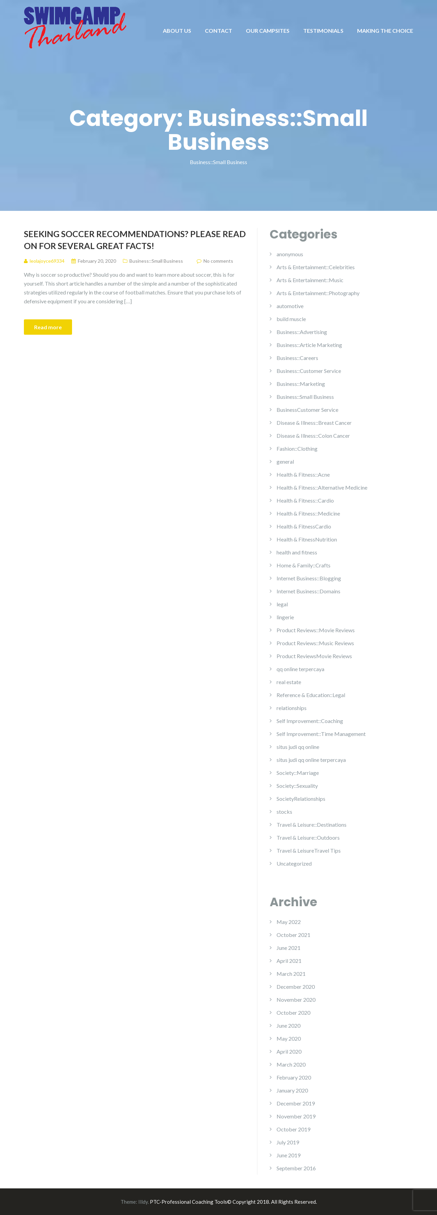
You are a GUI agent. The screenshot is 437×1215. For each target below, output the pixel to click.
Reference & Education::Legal (311, 695)
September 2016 (296, 1168)
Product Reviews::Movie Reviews (316, 630)
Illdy (143, 1202)
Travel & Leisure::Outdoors (308, 837)
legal (282, 604)
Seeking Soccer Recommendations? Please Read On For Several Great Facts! (135, 240)
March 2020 (291, 1064)
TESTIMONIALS (323, 30)
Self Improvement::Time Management (321, 734)
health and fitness (297, 552)
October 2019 (293, 1129)
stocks (284, 811)
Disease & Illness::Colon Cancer (313, 435)
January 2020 (292, 1090)
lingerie (285, 617)
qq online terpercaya (300, 669)
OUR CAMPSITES (268, 30)
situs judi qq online (298, 746)
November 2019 (296, 1116)
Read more (48, 327)
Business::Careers (297, 358)
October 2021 (293, 934)
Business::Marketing (301, 383)
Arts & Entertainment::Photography (318, 293)
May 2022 (289, 922)
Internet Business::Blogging (309, 578)
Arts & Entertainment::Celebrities (316, 267)
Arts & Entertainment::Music (310, 280)
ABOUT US (177, 30)
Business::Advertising (302, 332)
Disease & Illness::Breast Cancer (314, 422)
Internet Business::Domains (308, 591)
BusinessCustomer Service (307, 409)
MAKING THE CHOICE (385, 30)
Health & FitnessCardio (304, 526)
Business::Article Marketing (309, 345)
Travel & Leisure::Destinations (312, 824)
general (285, 461)
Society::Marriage (298, 772)
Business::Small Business (156, 261)
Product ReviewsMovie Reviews (314, 656)
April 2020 (289, 1051)
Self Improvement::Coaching (310, 721)
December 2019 (296, 1103)
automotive (290, 306)
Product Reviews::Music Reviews (315, 643)
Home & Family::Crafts (303, 565)
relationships (292, 708)
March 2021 (291, 973)
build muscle (291, 319)
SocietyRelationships (301, 798)
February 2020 (294, 1077)
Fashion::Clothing (297, 448)
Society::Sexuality (297, 785)
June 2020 (288, 1025)
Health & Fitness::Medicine (308, 513)
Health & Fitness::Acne (303, 474)
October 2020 (293, 1012)
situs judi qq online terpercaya (311, 759)
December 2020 (296, 986)
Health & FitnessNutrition (307, 539)
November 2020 (296, 999)
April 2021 (289, 960)
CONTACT (218, 30)
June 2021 (288, 947)
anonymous (290, 254)
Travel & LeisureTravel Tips (309, 850)
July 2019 (288, 1142)
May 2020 (289, 1038)
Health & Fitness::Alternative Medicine (322, 487)
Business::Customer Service (309, 370)
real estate (289, 682)
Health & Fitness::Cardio (305, 500)
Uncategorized (294, 863)
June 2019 (288, 1155)
